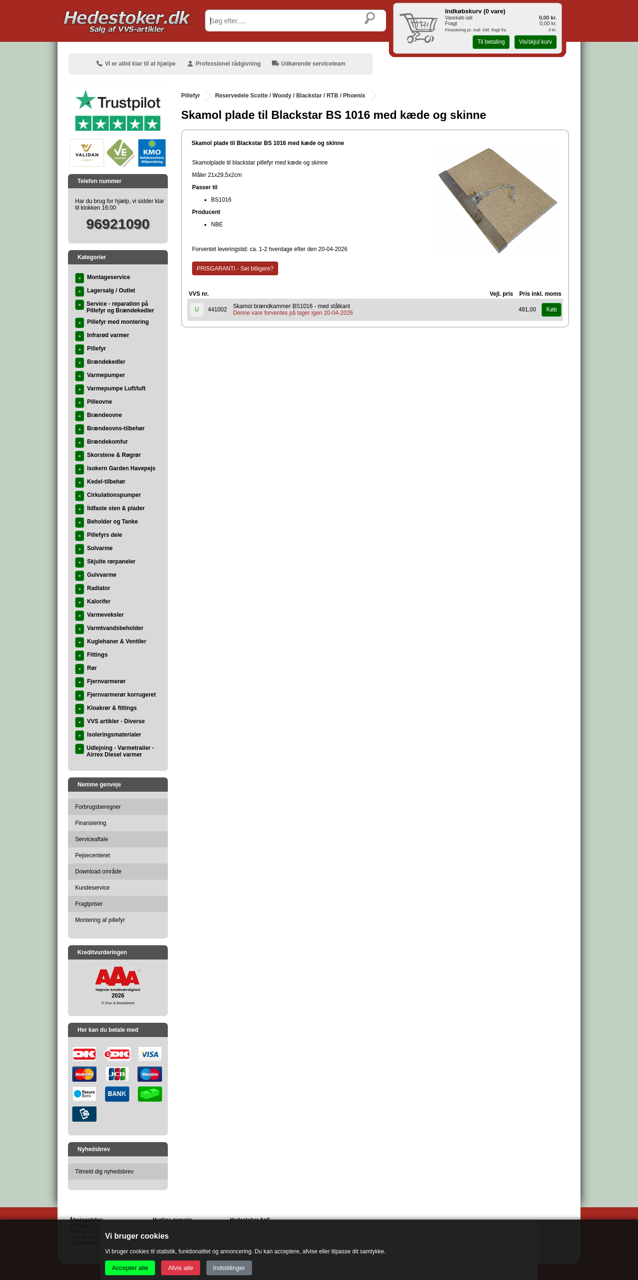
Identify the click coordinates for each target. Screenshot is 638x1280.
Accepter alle (130, 1267)
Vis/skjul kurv (535, 42)
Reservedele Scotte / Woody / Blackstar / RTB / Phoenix (290, 95)
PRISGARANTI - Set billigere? (235, 268)
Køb (551, 309)
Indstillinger (229, 1267)
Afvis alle (180, 1267)
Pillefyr (190, 95)
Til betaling (491, 42)
